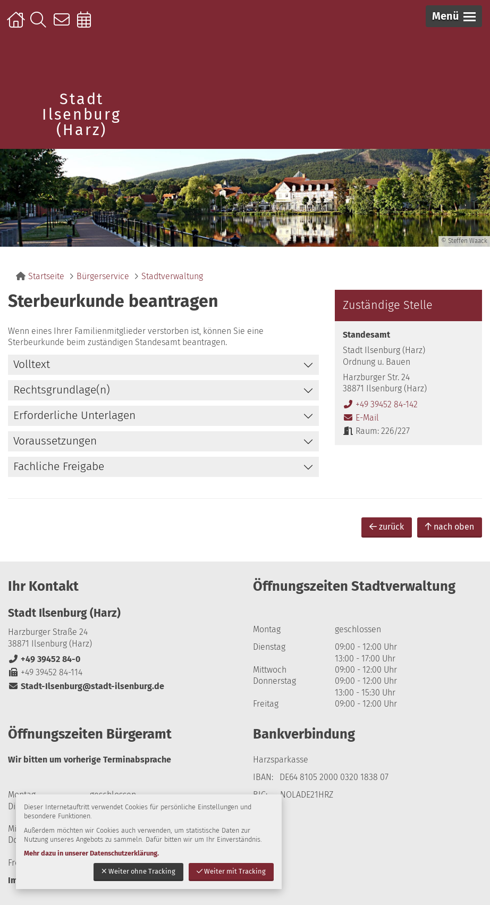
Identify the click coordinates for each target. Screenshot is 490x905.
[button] (454, 16)
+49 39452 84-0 (44, 659)
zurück (386, 526)
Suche (40, 25)
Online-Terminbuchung (87, 25)
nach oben (449, 526)
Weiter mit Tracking (231, 871)
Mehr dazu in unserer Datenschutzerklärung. (91, 853)
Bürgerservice (103, 276)
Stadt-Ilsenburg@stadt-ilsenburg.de (86, 686)
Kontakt (64, 25)
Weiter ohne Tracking (138, 871)
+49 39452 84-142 (380, 404)
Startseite (17, 25)
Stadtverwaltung (172, 276)
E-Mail (361, 418)
